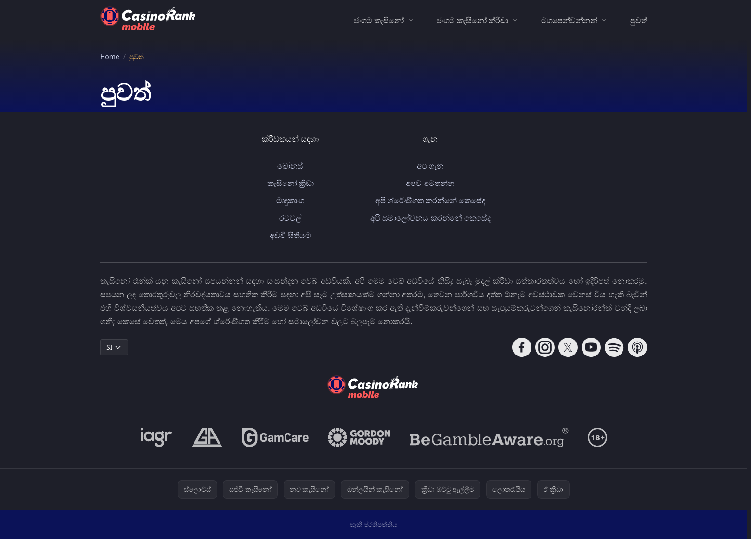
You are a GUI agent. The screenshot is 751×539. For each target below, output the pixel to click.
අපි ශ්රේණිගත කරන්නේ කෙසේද (430, 200)
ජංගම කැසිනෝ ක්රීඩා (472, 20)
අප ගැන (430, 165)
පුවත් (638, 20)
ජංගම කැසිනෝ (379, 20)
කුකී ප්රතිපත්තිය (374, 524)
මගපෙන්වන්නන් (569, 20)
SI (114, 347)
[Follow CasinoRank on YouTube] (591, 347)
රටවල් (290, 217)
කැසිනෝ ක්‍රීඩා (290, 183)
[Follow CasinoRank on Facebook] (521, 347)
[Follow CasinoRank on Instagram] (545, 347)
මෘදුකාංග (290, 200)
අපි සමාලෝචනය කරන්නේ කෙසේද (430, 217)
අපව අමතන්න (430, 183)
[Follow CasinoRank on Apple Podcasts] (637, 347)
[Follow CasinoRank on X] (568, 347)
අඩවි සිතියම (290, 235)
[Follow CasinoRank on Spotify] (614, 347)
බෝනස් (290, 165)
